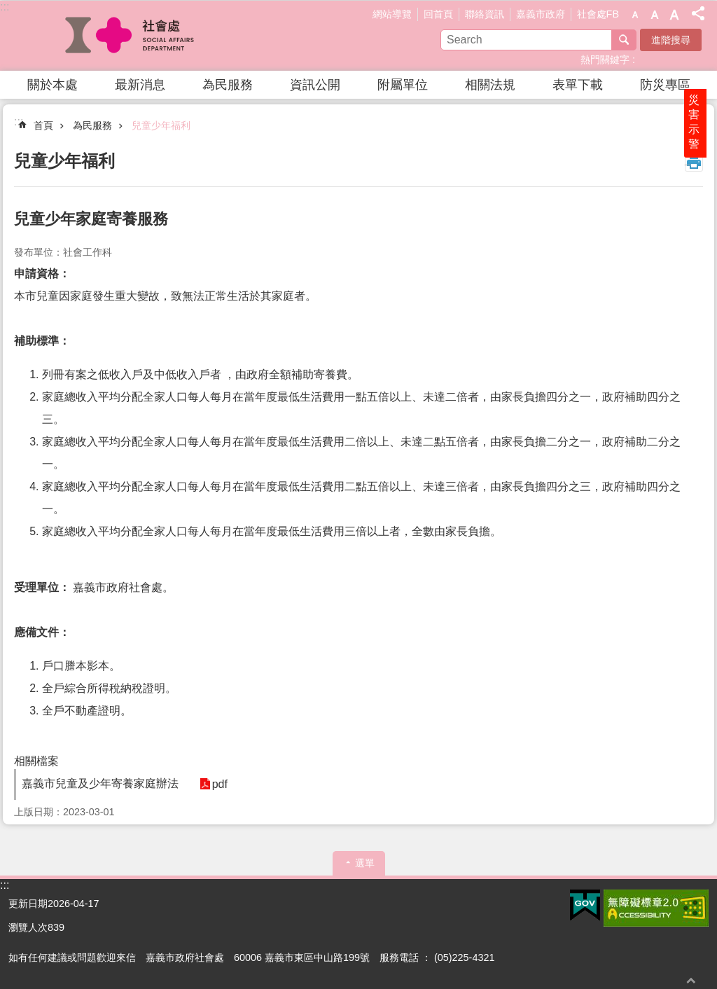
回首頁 (438, 14)
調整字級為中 (654, 15)
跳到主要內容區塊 (7, 7)
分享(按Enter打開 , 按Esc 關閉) (698, 13)
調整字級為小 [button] (635, 15)
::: (4, 7)
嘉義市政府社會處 (130, 36)
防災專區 (665, 85)
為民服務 (227, 85)
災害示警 (704, 173)
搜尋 (623, 39)
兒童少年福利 (161, 125)
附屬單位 (402, 85)
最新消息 (140, 85)
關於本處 (52, 85)
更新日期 (28, 903)
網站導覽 (392, 14)
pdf (213, 784)
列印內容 (694, 162)
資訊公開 (315, 85)
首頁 (43, 125)
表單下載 (577, 85)
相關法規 (490, 85)
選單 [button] (365, 863)
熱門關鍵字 (604, 59)
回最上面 (691, 980)
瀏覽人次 (28, 927)
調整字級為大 (674, 15)
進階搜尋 (670, 40)
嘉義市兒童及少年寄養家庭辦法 (100, 783)
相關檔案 (36, 761)
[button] (585, 906)
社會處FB (598, 14)
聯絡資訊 (484, 14)
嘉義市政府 (540, 14)
